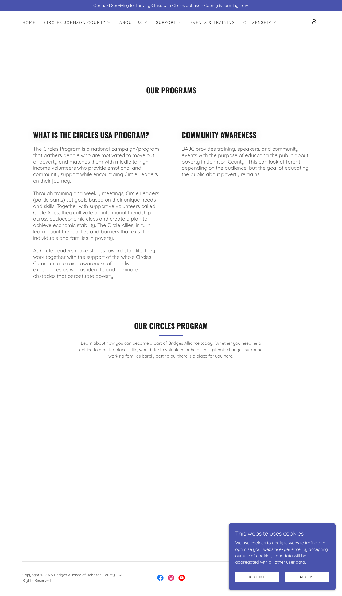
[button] (77, 22)
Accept (307, 577)
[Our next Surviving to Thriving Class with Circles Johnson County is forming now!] (171, 5)
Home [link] (29, 22)
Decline (257, 577)
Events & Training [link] (212, 22)
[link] (160, 577)
